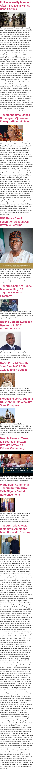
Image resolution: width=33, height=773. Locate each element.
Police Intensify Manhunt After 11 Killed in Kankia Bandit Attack (15, 6)
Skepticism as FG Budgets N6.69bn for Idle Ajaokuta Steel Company (16, 402)
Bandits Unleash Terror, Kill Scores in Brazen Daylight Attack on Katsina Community (14, 443)
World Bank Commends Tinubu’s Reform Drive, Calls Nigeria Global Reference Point (14, 489)
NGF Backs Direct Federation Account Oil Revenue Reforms (14, 222)
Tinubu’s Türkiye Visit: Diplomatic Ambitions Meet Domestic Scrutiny (15, 529)
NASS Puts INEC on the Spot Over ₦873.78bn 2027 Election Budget (14, 366)
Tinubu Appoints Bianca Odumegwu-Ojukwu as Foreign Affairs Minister (15, 118)
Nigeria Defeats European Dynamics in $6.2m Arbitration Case (16, 325)
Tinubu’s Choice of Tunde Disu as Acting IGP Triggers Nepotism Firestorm (16, 291)
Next (2, 772)
